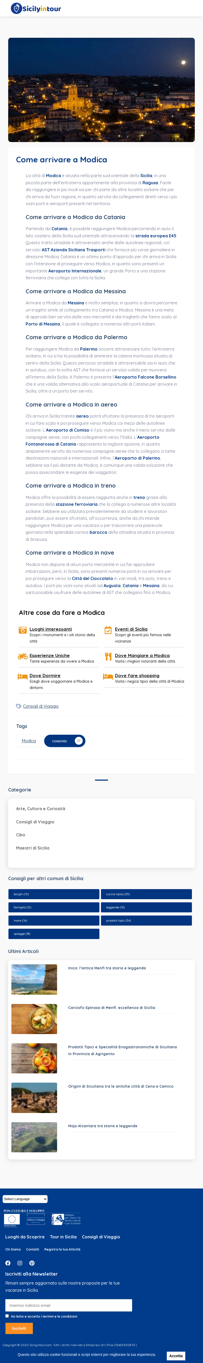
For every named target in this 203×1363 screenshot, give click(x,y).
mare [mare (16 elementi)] (20, 920)
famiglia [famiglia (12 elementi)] (22, 907)
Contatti (32, 1249)
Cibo (20, 834)
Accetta (176, 1356)
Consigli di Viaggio (41, 706)
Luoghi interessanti (51, 629)
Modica (29, 740)
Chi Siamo (13, 1249)
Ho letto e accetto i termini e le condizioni (44, 1316)
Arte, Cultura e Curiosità (40, 808)
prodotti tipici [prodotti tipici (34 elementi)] (118, 920)
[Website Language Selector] (25, 1199)
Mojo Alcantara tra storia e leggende (102, 1126)
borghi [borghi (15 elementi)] (21, 894)
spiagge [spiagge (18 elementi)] (22, 934)
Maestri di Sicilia (32, 848)
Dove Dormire (45, 675)
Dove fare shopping (137, 675)
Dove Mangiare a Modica (142, 655)
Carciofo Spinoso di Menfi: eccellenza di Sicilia (111, 1007)
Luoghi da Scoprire (25, 1236)
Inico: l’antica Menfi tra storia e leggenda (107, 968)
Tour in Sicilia (63, 1236)
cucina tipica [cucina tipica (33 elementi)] (118, 894)
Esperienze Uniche (50, 655)
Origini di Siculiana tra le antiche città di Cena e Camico (120, 1086)
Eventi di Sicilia (131, 629)
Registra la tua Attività (62, 1249)
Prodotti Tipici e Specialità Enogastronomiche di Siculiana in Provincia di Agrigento (122, 1051)
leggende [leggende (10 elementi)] (115, 907)
